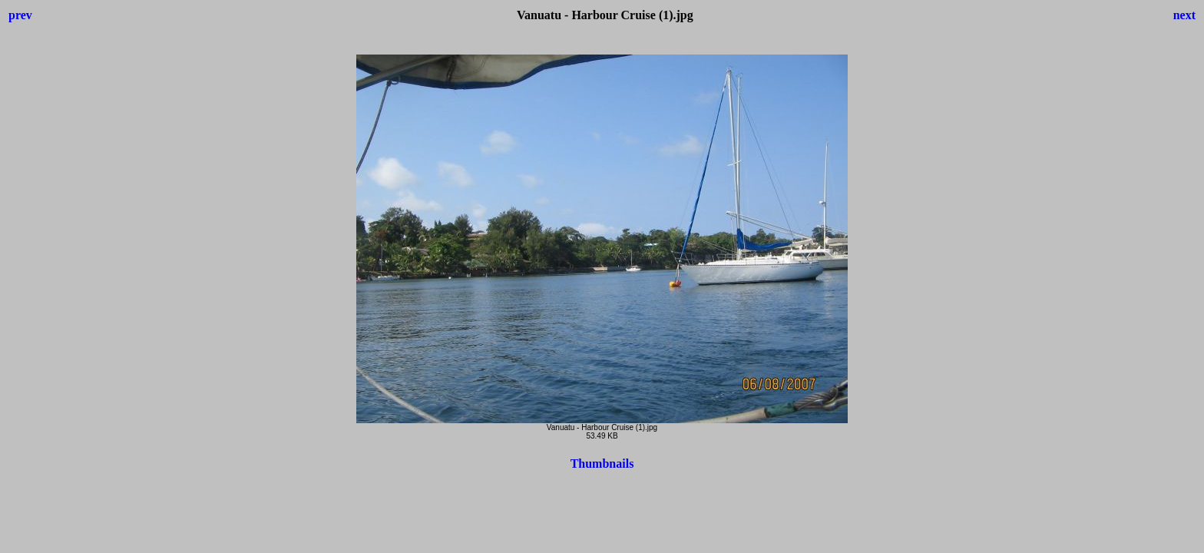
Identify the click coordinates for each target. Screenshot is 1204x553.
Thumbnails (602, 463)
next (1184, 15)
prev (20, 15)
